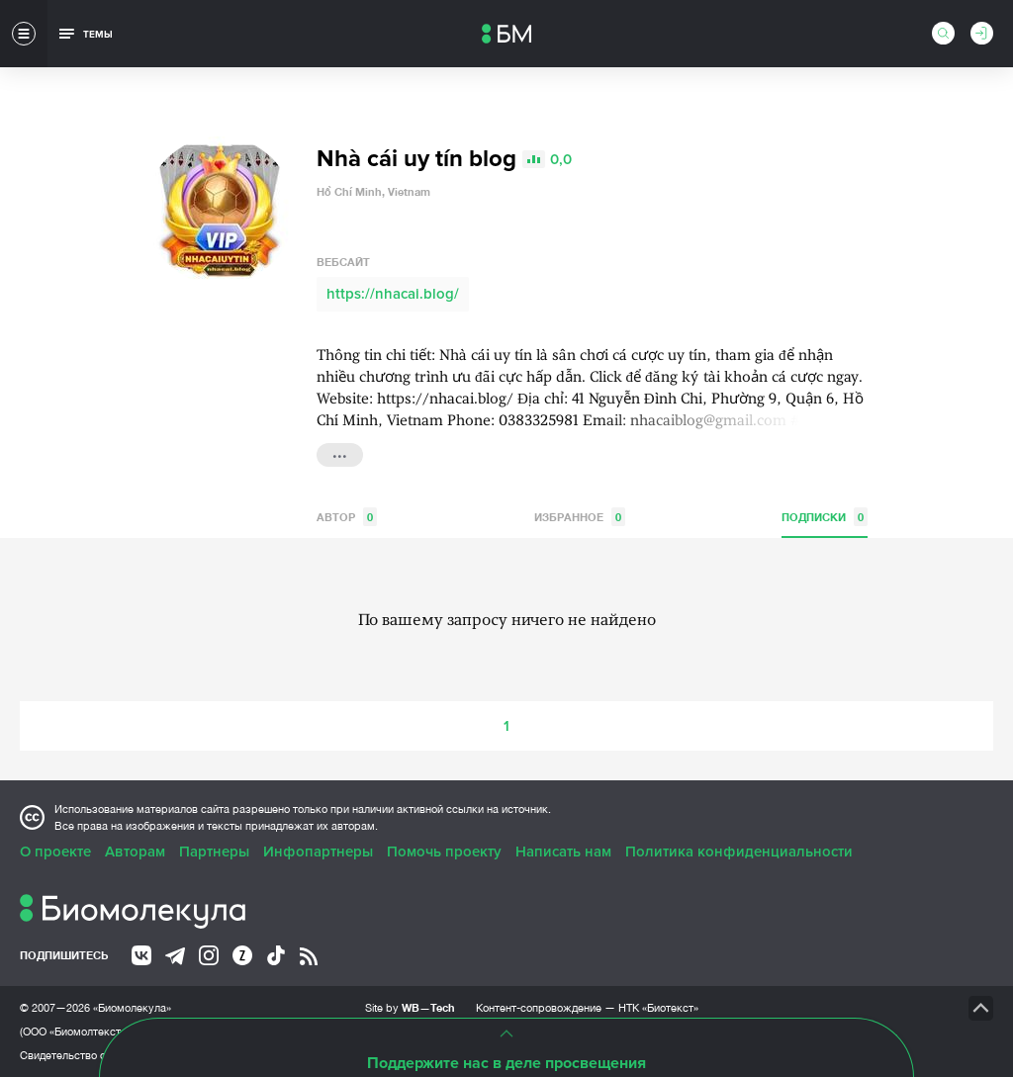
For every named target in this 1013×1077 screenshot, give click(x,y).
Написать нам (563, 851)
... (339, 453)
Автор (347, 516)
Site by (410, 1007)
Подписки (825, 516)
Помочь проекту (444, 851)
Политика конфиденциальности (739, 851)
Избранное (579, 516)
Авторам (135, 851)
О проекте (55, 851)
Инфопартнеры (318, 851)
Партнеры (214, 851)
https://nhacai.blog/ (392, 294)
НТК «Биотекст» (658, 1008)
